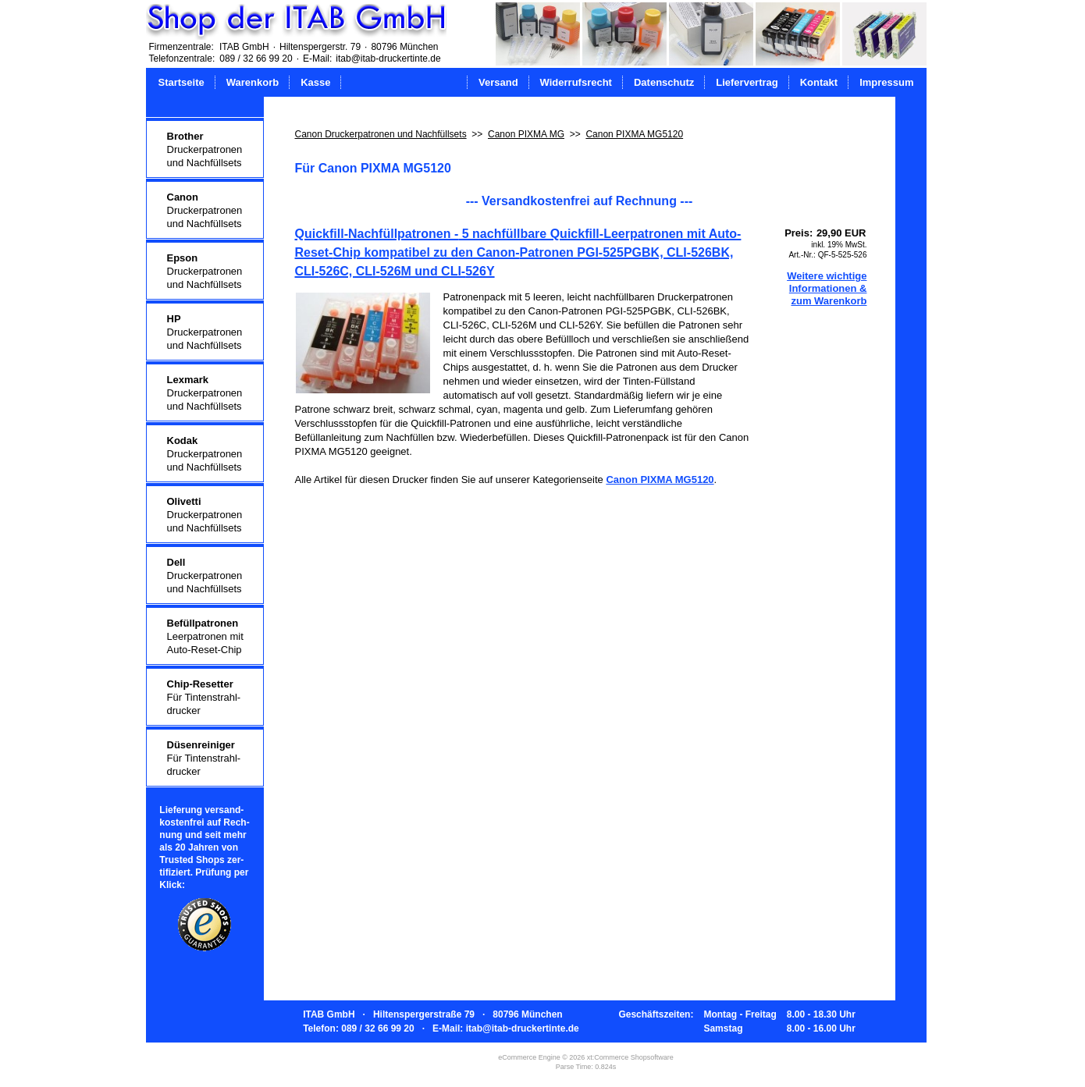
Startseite (181, 82)
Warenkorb (252, 82)
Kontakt (819, 82)
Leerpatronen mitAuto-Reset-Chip (205, 636)
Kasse (315, 82)
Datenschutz (664, 82)
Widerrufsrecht (576, 82)
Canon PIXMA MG (526, 134)
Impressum (886, 82)
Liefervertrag (746, 82)
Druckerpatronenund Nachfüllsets (205, 149)
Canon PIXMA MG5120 (634, 134)
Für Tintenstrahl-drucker (204, 697)
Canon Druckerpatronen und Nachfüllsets (381, 134)
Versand (498, 82)
